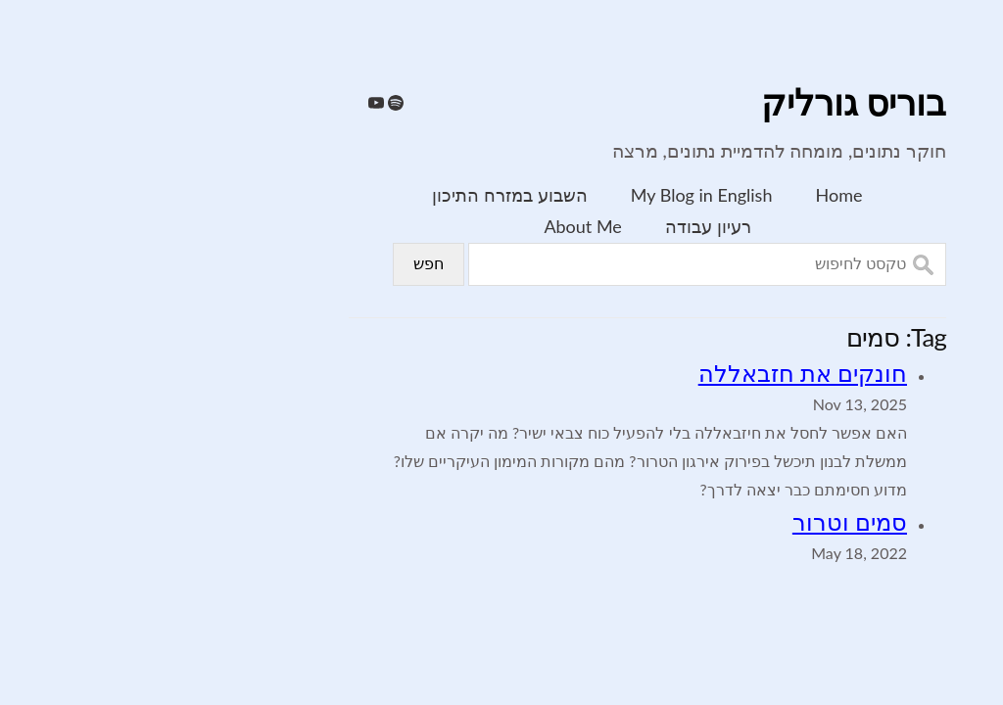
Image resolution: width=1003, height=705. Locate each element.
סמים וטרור (703, 521)
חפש (282, 264)
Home (693, 195)
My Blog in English (556, 195)
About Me (436, 226)
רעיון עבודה (562, 226)
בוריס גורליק (707, 104)
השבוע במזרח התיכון (363, 195)
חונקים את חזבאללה (656, 372)
